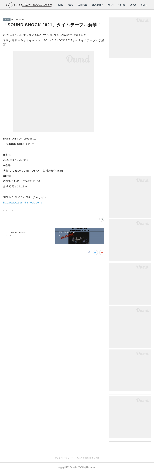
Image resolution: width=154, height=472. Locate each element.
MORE (144, 4)
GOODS (133, 4)
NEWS (70, 4)
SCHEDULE (82, 4)
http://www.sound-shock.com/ (22, 202)
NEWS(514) (8, 211)
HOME (60, 4)
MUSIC (111, 4)
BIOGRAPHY (97, 4)
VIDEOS (121, 4)
